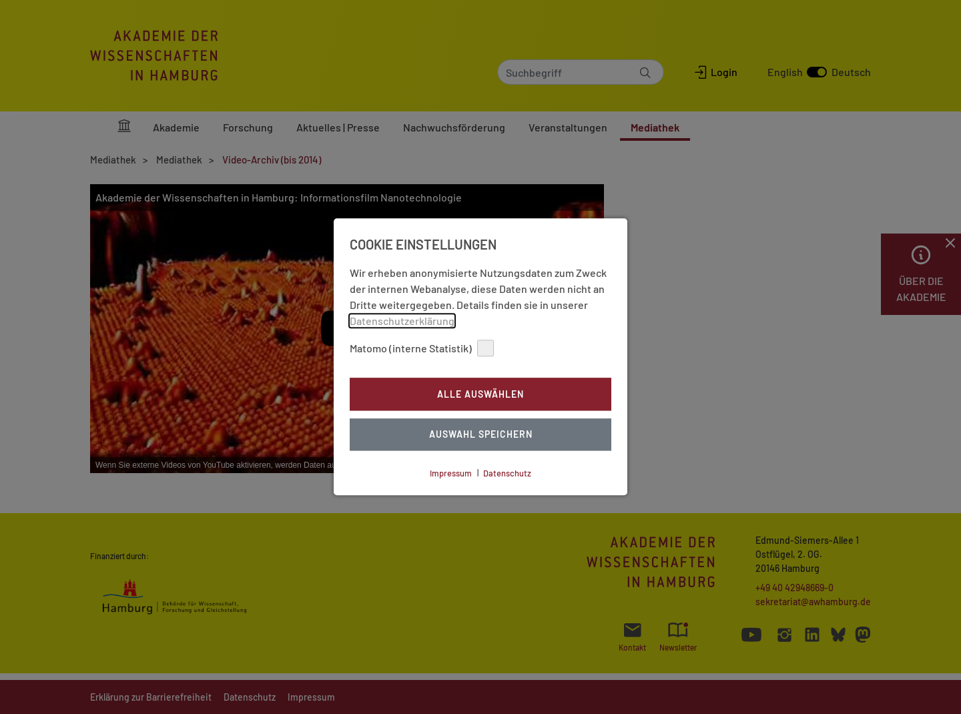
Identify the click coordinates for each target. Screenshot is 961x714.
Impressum (451, 473)
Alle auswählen (480, 394)
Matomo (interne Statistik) (422, 348)
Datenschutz (507, 473)
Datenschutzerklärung (402, 320)
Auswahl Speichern (481, 434)
